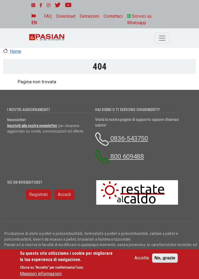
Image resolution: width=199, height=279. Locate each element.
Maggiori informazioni (41, 273)
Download (65, 16)
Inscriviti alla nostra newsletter (32, 126)
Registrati (38, 194)
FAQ (48, 16)
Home (15, 51)
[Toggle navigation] (162, 38)
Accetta (141, 257)
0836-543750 (121, 138)
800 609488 (119, 156)
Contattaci (113, 16)
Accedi (64, 194)
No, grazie (165, 258)
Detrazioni (89, 16)
